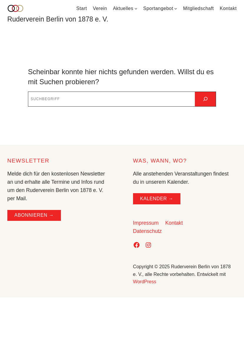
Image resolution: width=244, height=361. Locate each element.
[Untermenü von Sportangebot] (175, 8)
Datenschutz (147, 231)
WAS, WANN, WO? (160, 161)
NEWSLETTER (28, 161)
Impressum (146, 223)
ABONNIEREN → (34, 215)
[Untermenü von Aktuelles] (136, 8)
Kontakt (174, 223)
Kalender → (156, 198)
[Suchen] (205, 99)
